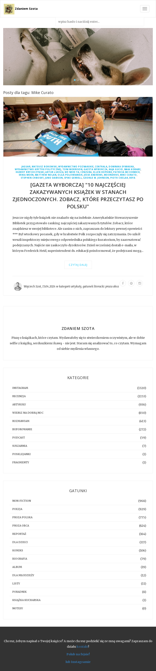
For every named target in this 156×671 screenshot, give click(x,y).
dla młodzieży (23, 575)
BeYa (132, 178)
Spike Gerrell (73, 178)
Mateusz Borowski (44, 166)
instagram (20, 387)
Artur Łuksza (54, 172)
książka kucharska (26, 600)
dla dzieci (20, 542)
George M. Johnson (96, 178)
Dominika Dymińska (121, 166)
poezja (17, 509)
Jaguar (25, 166)
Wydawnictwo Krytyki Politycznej (38, 169)
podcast (18, 437)
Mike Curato (128, 175)
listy (16, 583)
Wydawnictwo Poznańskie (76, 166)
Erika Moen (26, 175)
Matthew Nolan (46, 175)
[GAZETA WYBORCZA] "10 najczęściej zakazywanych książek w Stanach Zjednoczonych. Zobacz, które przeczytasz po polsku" (78, 195)
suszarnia (19, 445)
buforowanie (22, 429)
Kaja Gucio (116, 169)
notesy (17, 608)
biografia (19, 558)
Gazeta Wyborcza (96, 169)
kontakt (82, 647)
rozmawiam (20, 421)
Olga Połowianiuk (70, 175)
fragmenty (20, 462)
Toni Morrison (72, 169)
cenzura (86, 172)
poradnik (19, 591)
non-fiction (21, 500)
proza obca (112, 286)
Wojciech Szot (32, 286)
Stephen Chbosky (32, 178)
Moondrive (111, 175)
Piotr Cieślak (119, 178)
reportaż (19, 533)
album (17, 567)
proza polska (22, 517)
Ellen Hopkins (102, 172)
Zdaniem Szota (26, 9)
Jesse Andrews (93, 175)
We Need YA (72, 172)
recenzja (19, 396)
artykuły (76, 286)
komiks (17, 550)
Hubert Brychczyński (30, 172)
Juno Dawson (54, 178)
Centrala (101, 166)
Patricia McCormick (126, 172)
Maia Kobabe (132, 169)
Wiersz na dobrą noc (27, 412)
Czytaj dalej (78, 265)
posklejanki (21, 454)
